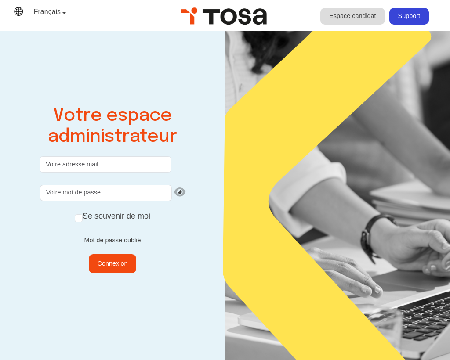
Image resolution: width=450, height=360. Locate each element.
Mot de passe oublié (112, 240)
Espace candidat (352, 15)
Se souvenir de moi (116, 216)
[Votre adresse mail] (105, 164)
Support (409, 15)
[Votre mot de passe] (106, 193)
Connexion (113, 263)
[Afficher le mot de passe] (179, 192)
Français (47, 11)
